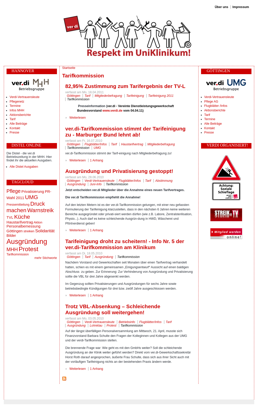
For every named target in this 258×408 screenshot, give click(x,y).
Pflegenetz (17, 101)
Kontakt (15, 128)
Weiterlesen (78, 117)
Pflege (14, 191)
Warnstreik (40, 210)
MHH (12, 249)
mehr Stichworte (46, 258)
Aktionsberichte (20, 115)
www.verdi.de (112, 110)
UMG (31, 197)
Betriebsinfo (127, 322)
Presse (14, 132)
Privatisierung (32, 192)
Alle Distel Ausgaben (24, 166)
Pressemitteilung (18, 204)
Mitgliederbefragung (108, 96)
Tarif (12, 119)
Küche (22, 217)
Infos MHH (17, 110)
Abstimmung (163, 181)
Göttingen (15, 231)
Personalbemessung (24, 226)
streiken (28, 231)
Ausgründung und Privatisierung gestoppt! (119, 171)
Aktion (38, 222)
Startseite (68, 68)
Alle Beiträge (18, 123)
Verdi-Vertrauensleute (24, 97)
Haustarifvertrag (20, 222)
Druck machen (26, 207)
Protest (28, 249)
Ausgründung (27, 241)
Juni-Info (96, 184)
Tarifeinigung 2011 (161, 96)
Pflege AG (211, 101)
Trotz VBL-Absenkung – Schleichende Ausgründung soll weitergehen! (112, 309)
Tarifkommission (18, 254)
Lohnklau (96, 325)
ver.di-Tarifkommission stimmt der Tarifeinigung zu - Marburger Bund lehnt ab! (125, 132)
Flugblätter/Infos (95, 144)
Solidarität (45, 230)
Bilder (11, 236)
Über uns (221, 7)
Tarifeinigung (135, 96)
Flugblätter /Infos (216, 106)
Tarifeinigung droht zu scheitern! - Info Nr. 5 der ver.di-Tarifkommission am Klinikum (124, 244)
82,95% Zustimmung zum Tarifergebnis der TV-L (125, 86)
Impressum (241, 7)
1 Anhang (96, 160)
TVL (10, 217)
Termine (15, 106)
